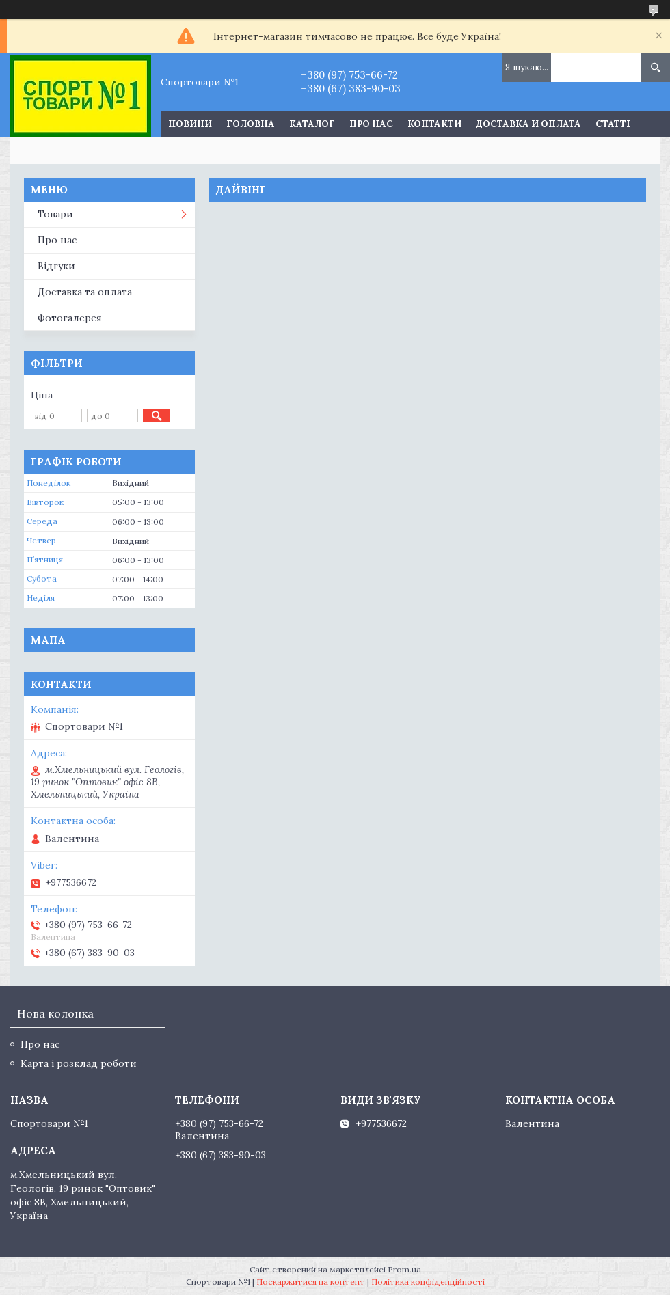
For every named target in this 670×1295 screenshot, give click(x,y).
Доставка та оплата (85, 292)
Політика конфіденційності (428, 1282)
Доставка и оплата (528, 124)
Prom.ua (404, 1269)
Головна (250, 124)
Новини (190, 124)
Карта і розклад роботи (79, 1063)
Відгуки (56, 266)
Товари (55, 214)
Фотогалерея (70, 318)
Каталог (312, 124)
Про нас (371, 124)
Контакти (434, 124)
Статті (612, 124)
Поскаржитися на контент (310, 1282)
